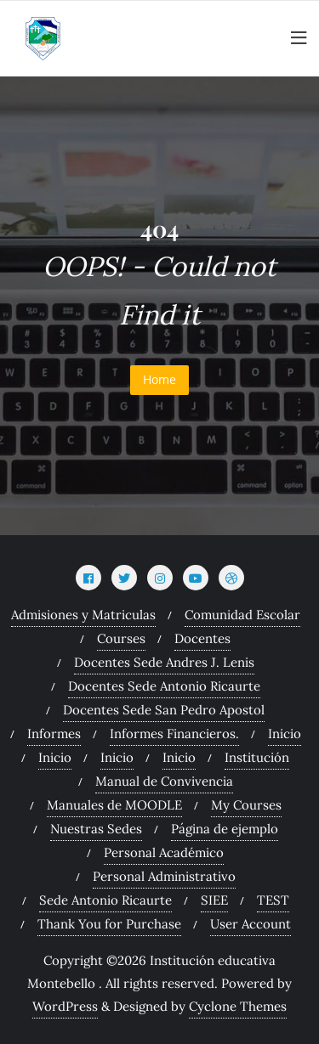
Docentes (202, 638)
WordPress (65, 1006)
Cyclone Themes (238, 1006)
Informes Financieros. (174, 733)
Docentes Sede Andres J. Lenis (164, 662)
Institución (257, 757)
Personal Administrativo (164, 876)
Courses (121, 638)
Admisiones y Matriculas (83, 615)
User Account (250, 924)
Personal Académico (164, 852)
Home (159, 379)
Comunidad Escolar (242, 615)
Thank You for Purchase (109, 924)
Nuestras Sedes (96, 829)
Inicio (284, 733)
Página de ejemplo (224, 829)
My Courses (246, 805)
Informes (54, 733)
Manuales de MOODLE (114, 805)
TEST (273, 900)
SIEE (214, 900)
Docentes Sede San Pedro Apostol (164, 710)
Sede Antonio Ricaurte (105, 900)
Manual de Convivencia (164, 781)
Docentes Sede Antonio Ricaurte (164, 686)
